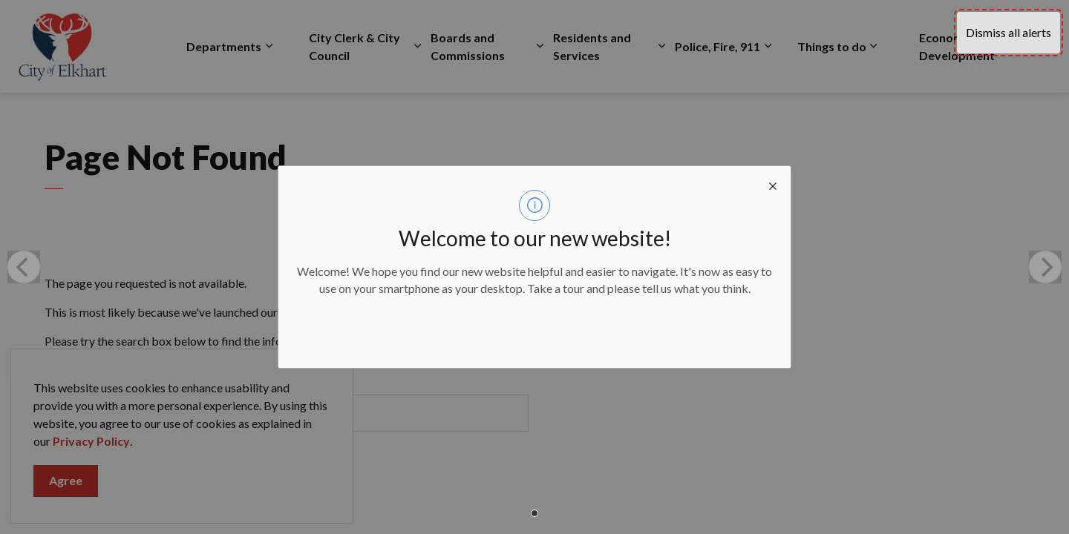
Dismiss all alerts (1008, 32)
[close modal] (773, 184)
